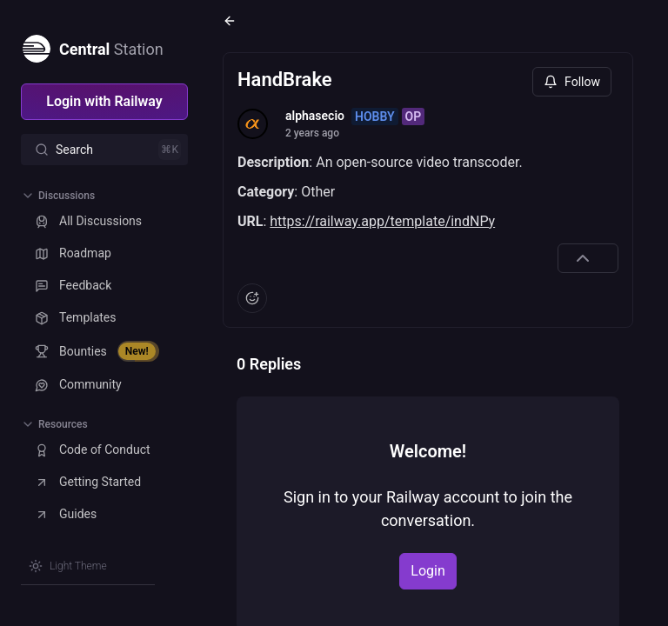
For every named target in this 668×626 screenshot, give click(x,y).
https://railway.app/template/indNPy (382, 221)
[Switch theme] (68, 566)
